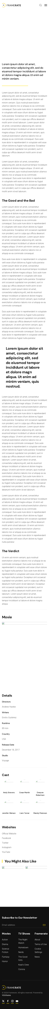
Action (6, 30)
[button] (40, 5)
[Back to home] (11, 5)
